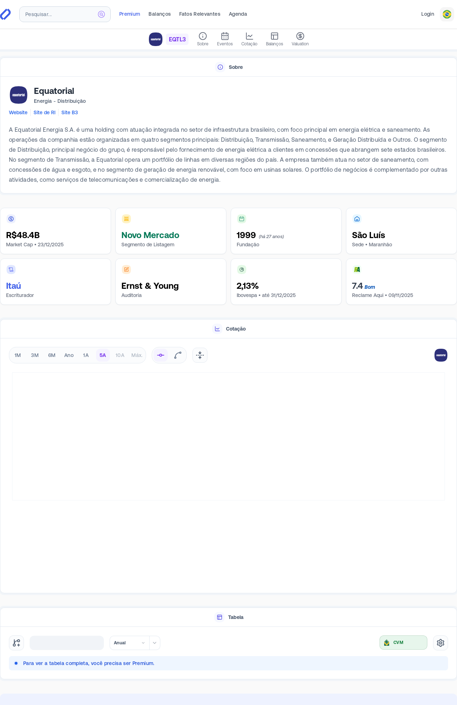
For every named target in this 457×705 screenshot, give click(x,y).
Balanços (160, 14)
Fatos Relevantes (199, 14)
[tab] (228, 67)
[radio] (161, 355)
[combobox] (65, 14)
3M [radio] (35, 355)
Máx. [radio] (136, 355)
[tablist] (228, 67)
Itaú (13, 286)
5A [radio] (103, 355)
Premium (129, 14)
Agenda (238, 14)
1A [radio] (86, 355)
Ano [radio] (69, 355)
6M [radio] (52, 355)
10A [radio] (120, 355)
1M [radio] (18, 355)
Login (427, 14)
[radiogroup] (77, 355)
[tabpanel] (228, 135)
